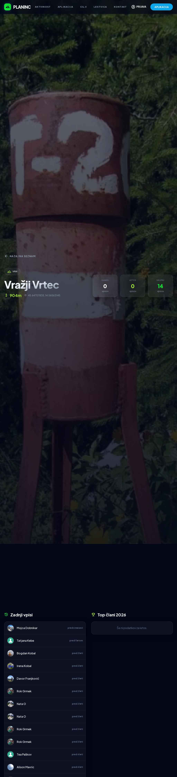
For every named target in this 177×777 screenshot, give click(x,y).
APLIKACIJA (162, 6)
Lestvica (100, 6)
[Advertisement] (88, 579)
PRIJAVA (138, 7)
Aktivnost (43, 6)
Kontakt (120, 6)
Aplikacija (65, 6)
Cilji (83, 6)
